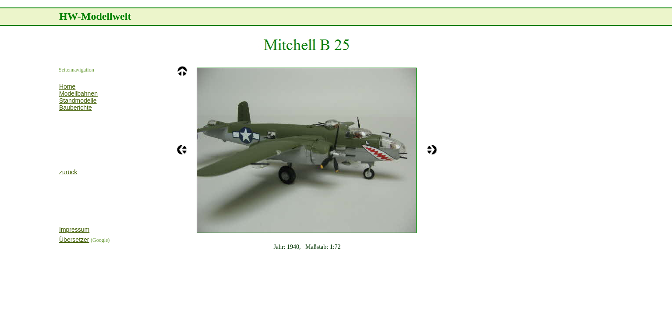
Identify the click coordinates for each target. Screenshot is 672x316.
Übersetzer (74, 239)
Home (67, 86)
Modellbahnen (78, 93)
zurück (68, 172)
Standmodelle (78, 100)
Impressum (74, 229)
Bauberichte (75, 107)
